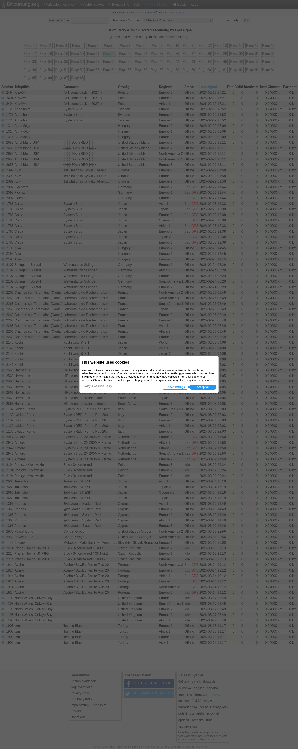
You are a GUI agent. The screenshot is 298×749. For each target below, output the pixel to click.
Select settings (175, 387)
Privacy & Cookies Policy (97, 386)
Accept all (202, 387)
